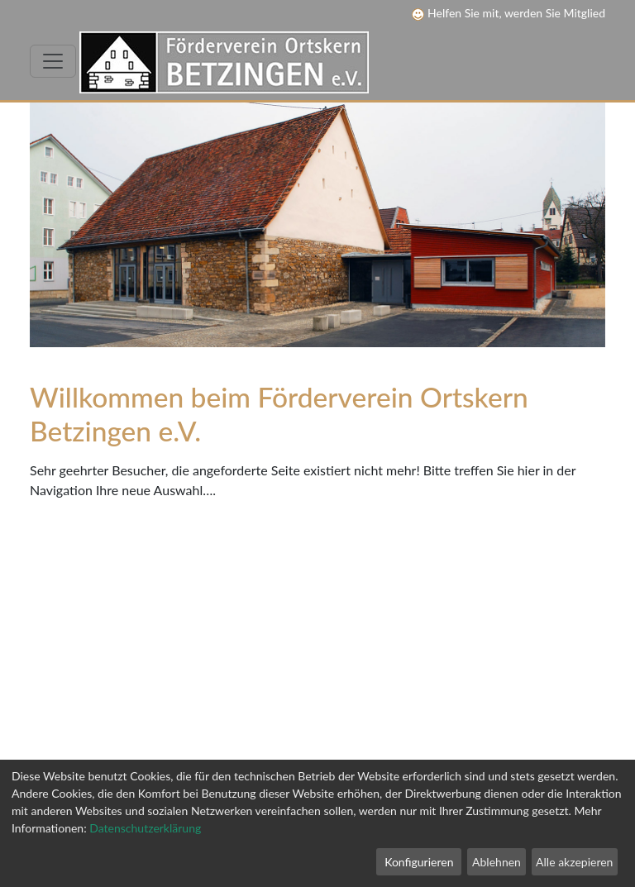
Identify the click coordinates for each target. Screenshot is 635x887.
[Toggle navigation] (53, 61)
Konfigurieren (418, 862)
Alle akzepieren (574, 862)
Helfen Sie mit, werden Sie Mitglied (508, 13)
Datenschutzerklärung (145, 828)
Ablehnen (496, 862)
